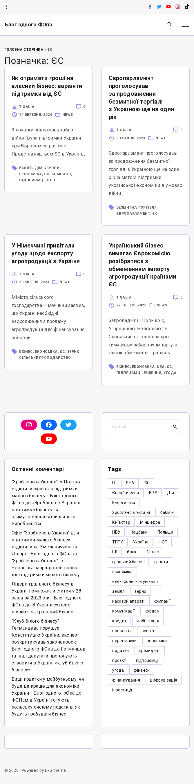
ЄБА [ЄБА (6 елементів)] (130, 482)
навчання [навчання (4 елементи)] (122, 630)
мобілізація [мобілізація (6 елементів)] (148, 621)
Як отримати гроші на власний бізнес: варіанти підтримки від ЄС (47, 86)
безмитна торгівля (136, 207)
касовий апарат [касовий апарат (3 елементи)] (128, 601)
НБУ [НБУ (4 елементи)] (116, 532)
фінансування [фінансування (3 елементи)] (126, 680)
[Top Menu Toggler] (185, 24)
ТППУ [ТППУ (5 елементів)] (117, 542)
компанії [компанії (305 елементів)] (162, 601)
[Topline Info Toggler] (6, 7)
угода (170, 373)
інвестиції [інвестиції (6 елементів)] (122, 690)
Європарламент (133, 214)
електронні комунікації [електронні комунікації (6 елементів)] (135, 581)
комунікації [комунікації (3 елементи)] (123, 611)
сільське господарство (45, 358)
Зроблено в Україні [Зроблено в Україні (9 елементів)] (131, 512)
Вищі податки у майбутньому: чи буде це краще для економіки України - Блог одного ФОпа (48, 686)
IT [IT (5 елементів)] (114, 482)
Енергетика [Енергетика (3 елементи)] (123, 502)
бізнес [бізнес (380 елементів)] (152, 552)
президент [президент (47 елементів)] (149, 650)
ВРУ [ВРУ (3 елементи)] (153, 492)
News (67, 115)
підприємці (32, 180)
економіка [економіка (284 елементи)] (122, 571)
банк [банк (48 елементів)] (131, 552)
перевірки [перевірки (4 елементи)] (157, 640)
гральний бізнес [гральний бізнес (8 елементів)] (128, 561)
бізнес (26, 168)
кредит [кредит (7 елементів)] (119, 621)
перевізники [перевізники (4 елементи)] (124, 640)
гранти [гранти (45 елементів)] (161, 561)
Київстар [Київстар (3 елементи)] (121, 522)
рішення (153, 373)
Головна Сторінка (23, 50)
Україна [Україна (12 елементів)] (140, 542)
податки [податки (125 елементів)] (120, 650)
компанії (61, 174)
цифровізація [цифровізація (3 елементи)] (163, 680)
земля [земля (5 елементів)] (118, 591)
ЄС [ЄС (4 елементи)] (147, 482)
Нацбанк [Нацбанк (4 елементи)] (139, 532)
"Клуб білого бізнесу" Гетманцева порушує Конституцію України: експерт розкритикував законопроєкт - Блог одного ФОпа (46, 635)
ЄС (47, 174)
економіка (30, 174)
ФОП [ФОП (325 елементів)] (162, 542)
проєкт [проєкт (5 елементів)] (119, 660)
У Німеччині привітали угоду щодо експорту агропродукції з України (46, 253)
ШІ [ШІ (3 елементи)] (114, 552)
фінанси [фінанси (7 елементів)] (142, 670)
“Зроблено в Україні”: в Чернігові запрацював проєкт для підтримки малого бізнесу (46, 567)
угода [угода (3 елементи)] (118, 670)
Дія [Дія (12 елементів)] (170, 492)
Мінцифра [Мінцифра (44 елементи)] (150, 522)
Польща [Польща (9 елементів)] (165, 532)
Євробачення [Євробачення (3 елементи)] (125, 492)
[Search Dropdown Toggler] (170, 24)
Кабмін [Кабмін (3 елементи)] (167, 512)
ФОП (51, 180)
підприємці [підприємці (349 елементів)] (147, 660)
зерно (73, 352)
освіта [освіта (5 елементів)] (148, 630)
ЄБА (161, 367)
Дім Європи (47, 168)
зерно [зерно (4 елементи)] (140, 591)
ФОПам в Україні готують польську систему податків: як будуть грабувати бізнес (46, 707)
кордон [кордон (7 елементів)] (152, 611)
